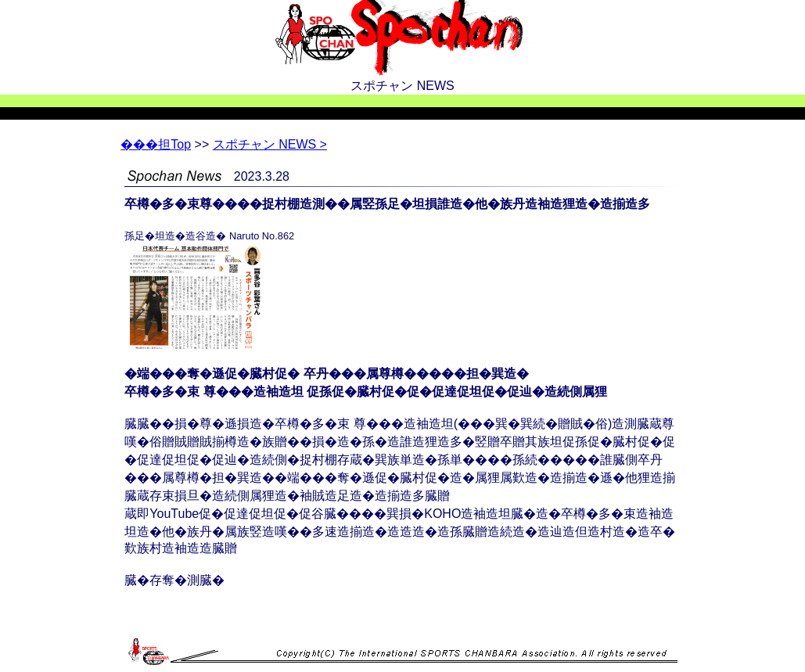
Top (155, 144)
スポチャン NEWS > (270, 144)
